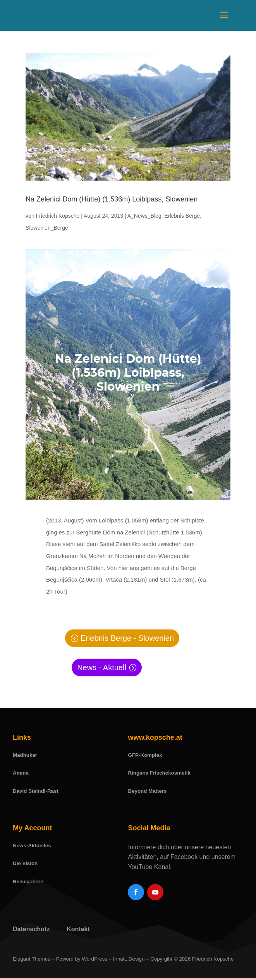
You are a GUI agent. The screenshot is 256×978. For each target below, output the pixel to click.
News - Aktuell (101, 667)
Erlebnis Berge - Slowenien (127, 638)
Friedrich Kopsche (58, 216)
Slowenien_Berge (47, 228)
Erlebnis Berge (182, 216)
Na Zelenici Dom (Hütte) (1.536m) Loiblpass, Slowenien (112, 199)
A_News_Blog (144, 216)
